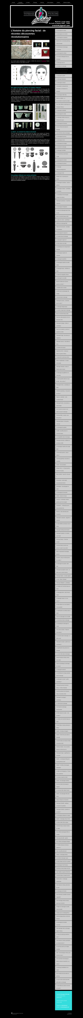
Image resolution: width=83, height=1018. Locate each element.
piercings (44, 60)
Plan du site (21, 1013)
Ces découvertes (36, 91)
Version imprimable (15, 1013)
